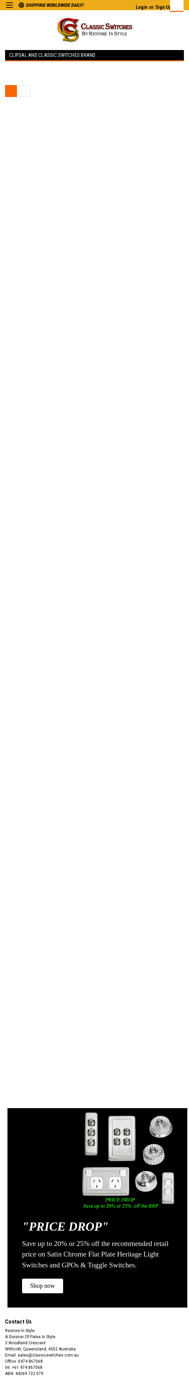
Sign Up (163, 7)
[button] (42, 1286)
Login (142, 7)
